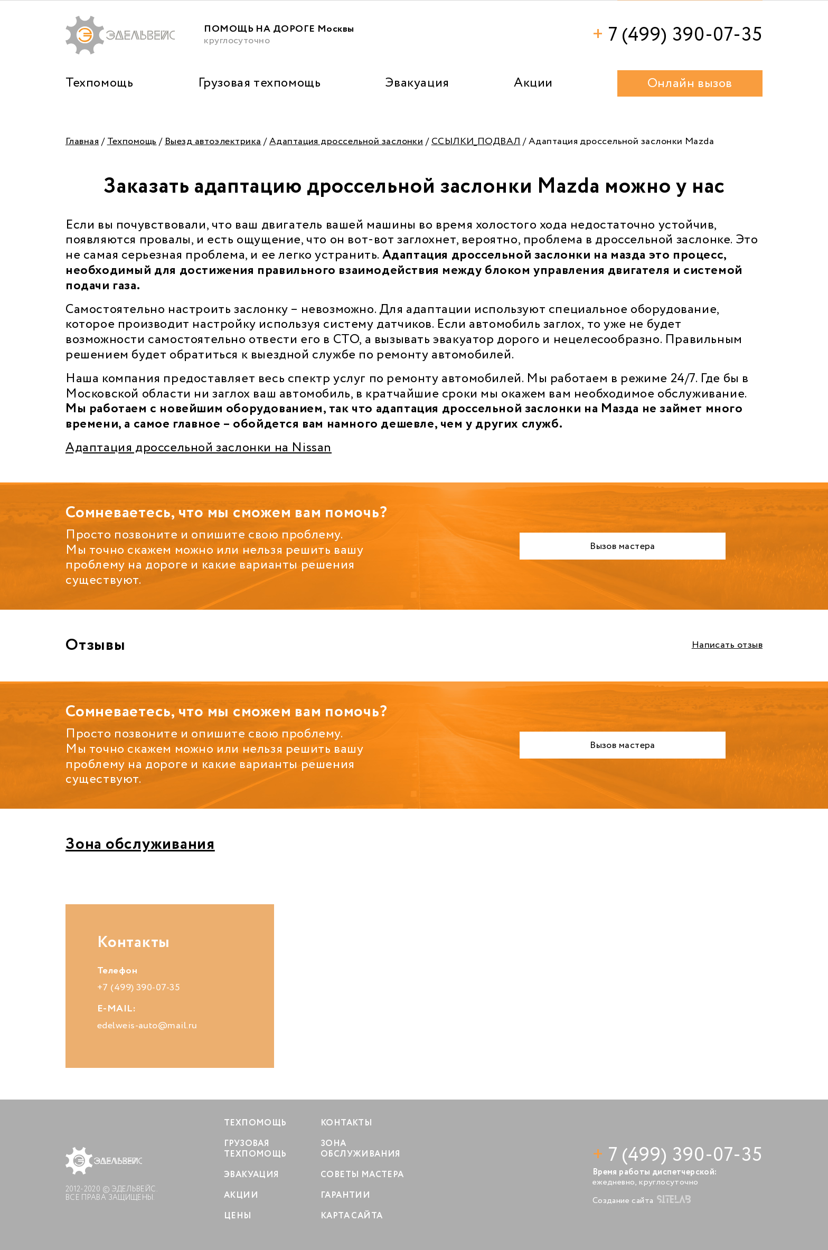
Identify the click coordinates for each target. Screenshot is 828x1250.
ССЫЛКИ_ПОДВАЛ (476, 141)
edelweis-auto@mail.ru (147, 1026)
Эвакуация (417, 83)
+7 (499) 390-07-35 (138, 988)
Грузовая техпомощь (259, 83)
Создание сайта (641, 1200)
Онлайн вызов (689, 83)
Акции (533, 83)
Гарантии (345, 1195)
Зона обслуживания (140, 844)
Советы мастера (362, 1175)
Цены (238, 1216)
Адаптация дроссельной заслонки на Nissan (198, 448)
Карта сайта (351, 1216)
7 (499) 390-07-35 (677, 35)
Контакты (346, 1123)
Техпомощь (99, 83)
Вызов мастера (622, 546)
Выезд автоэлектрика (213, 141)
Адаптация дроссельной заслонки (346, 141)
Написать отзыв (727, 645)
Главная (82, 141)
